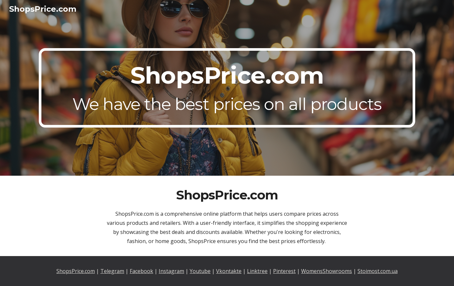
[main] (227, 88)
